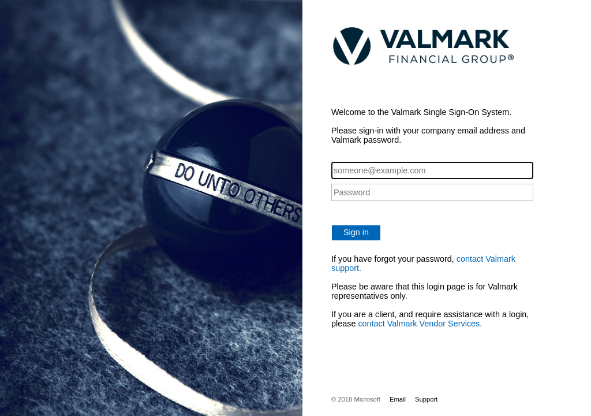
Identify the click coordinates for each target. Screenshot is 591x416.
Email (398, 399)
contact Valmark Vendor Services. (420, 323)
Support (426, 399)
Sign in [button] (356, 232)
